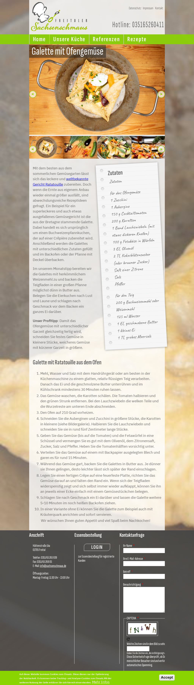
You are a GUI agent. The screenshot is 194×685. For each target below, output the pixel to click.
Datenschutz (135, 8)
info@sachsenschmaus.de (53, 566)
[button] (97, 89)
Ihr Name (127, 546)
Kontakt (159, 8)
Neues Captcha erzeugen (128, 639)
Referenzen (106, 39)
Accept (167, 678)
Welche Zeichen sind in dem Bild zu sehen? (147, 644)
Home (39, 39)
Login (97, 547)
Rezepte (137, 39)
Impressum (148, 8)
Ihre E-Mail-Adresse (133, 559)
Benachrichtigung (132, 584)
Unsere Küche (69, 39)
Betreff (126, 572)
